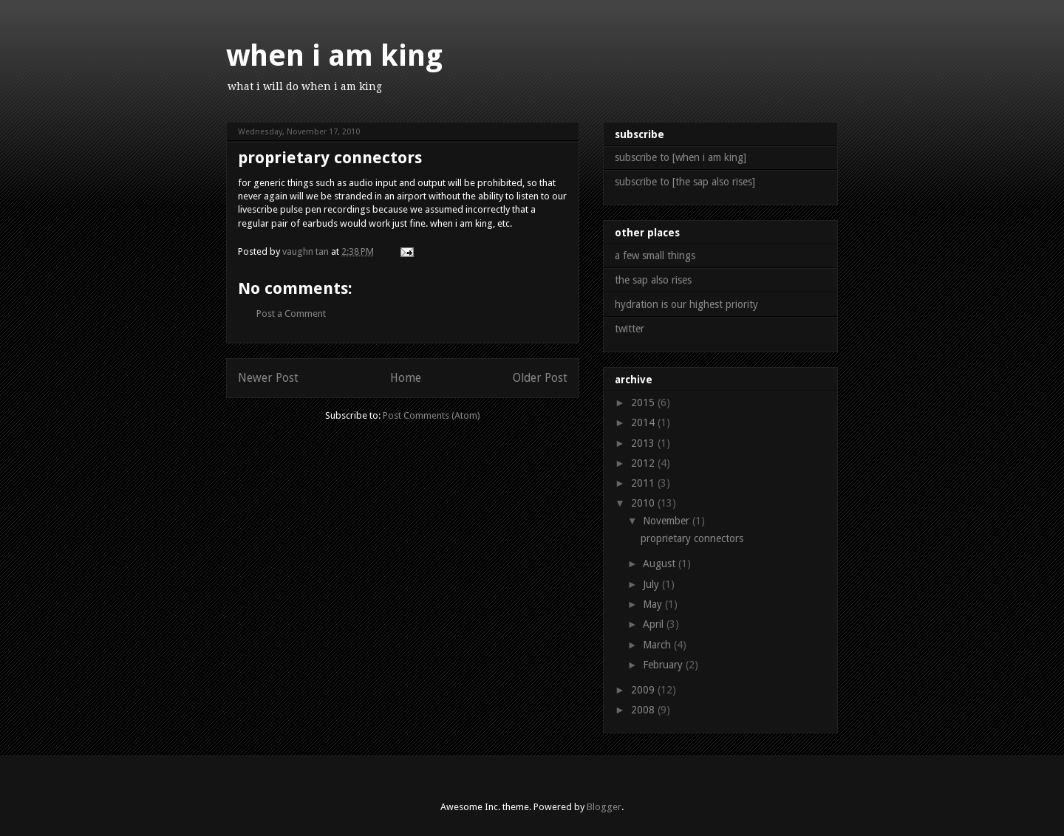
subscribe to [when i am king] (680, 157)
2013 (644, 443)
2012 (644, 463)
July (652, 584)
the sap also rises (653, 280)
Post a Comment (291, 313)
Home (405, 378)
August (660, 563)
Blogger (604, 806)
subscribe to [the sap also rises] (685, 182)
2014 (644, 422)
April (654, 624)
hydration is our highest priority (686, 304)
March (658, 645)
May (654, 604)
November (667, 521)
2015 (644, 402)
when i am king (334, 55)
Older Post (540, 378)
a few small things (655, 255)
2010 (644, 503)
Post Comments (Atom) (431, 415)
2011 (644, 483)
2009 (644, 690)
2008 (644, 710)
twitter (629, 329)
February (664, 665)
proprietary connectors (692, 538)
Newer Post (268, 378)
